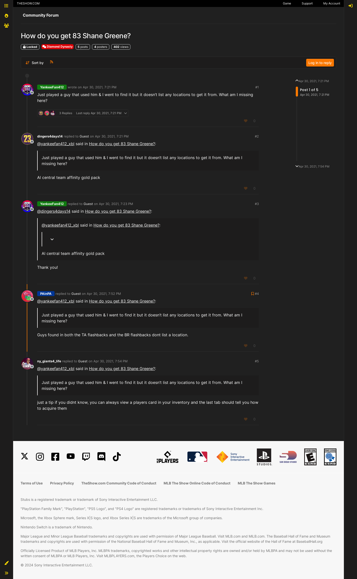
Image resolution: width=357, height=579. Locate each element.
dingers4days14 (50, 136)
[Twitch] (86, 456)
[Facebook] (55, 456)
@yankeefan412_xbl (55, 143)
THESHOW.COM (28, 3)
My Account (331, 3)
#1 (257, 87)
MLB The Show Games (256, 483)
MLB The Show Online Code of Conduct (197, 483)
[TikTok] (117, 456)
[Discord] (101, 456)
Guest (84, 136)
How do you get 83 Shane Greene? (122, 143)
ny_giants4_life (49, 361)
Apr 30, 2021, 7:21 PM (100, 87)
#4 (257, 294)
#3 (257, 204)
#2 (257, 136)
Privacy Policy (62, 483)
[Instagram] (40, 456)
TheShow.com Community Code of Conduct (118, 483)
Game (287, 3)
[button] (6, 563)
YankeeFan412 (52, 87)
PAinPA (46, 294)
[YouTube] (71, 456)
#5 (257, 361)
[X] (25, 456)
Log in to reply (320, 63)
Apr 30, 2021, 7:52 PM (104, 294)
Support (307, 3)
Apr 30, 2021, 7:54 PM (110, 361)
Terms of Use (32, 483)
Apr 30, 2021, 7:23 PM (116, 204)
